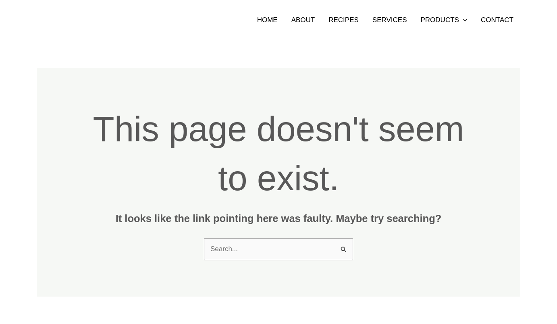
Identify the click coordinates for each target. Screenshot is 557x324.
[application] (463, 20)
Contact (497, 20)
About (303, 20)
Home (267, 20)
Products (444, 20)
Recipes (343, 20)
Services (389, 20)
